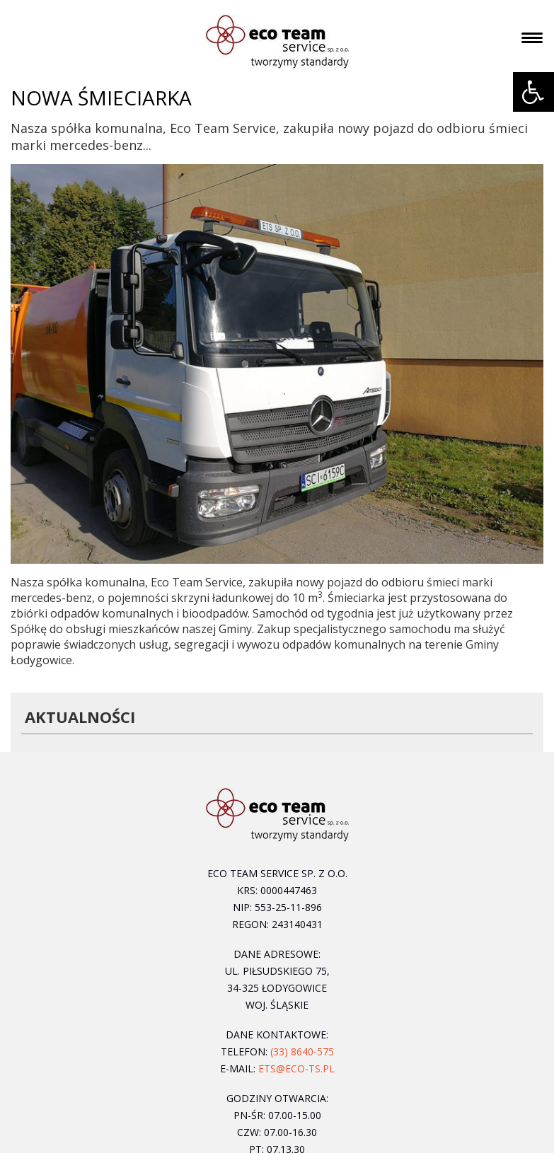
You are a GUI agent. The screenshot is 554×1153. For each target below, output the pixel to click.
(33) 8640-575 (302, 1051)
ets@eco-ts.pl (296, 1068)
